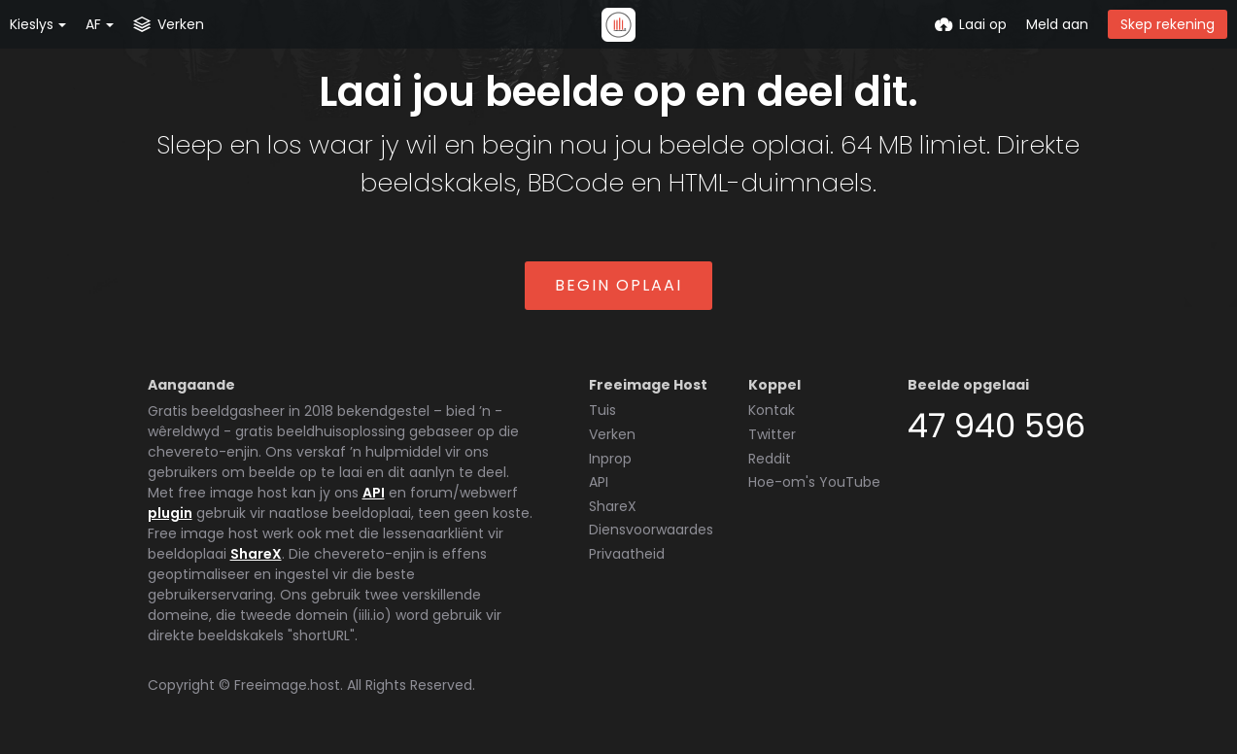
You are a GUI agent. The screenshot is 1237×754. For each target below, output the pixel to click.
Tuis (602, 410)
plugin (170, 513)
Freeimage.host (287, 685)
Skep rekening (1167, 24)
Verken (612, 434)
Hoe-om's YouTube (814, 482)
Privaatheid (627, 554)
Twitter (772, 434)
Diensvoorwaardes (651, 529)
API (373, 492)
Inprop (610, 458)
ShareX (256, 554)
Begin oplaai (618, 285)
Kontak (771, 410)
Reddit (769, 458)
